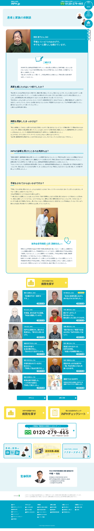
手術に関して (66, 509)
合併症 (77, 512)
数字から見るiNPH (31, 514)
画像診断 (54, 512)
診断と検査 (62, 398)
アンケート (15, 514)
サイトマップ (16, 516)
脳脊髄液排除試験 (56, 514)
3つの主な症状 (30, 509)
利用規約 (15, 521)
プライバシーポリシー (18, 519)
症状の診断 (54, 509)
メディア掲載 (42, 519)
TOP (14, 507)
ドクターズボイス (43, 514)
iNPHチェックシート (18, 509)
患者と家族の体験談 (44, 509)
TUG (34, 249)
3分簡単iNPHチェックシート (88, 15)
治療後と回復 (79, 509)
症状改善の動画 (42, 512)
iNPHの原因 (30, 512)
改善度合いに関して (68, 512)
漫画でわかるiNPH (43, 516)
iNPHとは (31, 398)
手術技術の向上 (67, 514)
